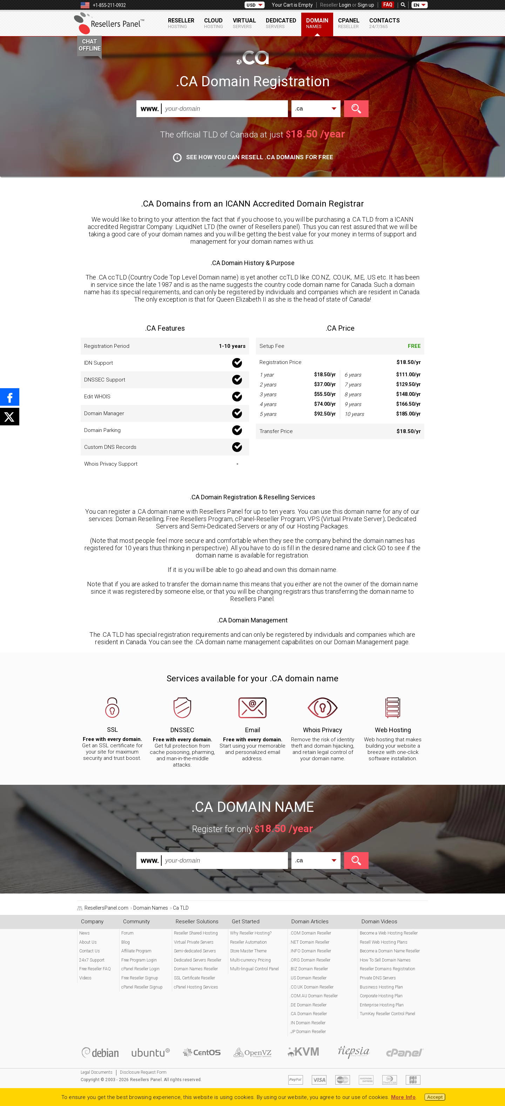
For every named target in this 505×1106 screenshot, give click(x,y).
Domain (317, 23)
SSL (112, 729)
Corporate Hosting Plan (381, 995)
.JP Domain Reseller (308, 1031)
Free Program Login (139, 960)
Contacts (384, 23)
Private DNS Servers (378, 978)
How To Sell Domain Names (385, 960)
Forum (127, 933)
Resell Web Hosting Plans (384, 942)
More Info (403, 1097)
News (84, 933)
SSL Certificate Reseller (194, 978)
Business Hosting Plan (381, 987)
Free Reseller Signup (139, 978)
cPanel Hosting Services (196, 987)
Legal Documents (97, 1072)
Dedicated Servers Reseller (197, 960)
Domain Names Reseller (196, 968)
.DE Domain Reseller (308, 1005)
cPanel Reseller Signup (142, 987)
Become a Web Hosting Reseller (389, 933)
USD (251, 5)
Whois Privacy (322, 730)
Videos (85, 978)
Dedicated (281, 23)
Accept (435, 1097)
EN (416, 5)
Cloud (213, 23)
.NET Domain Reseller (309, 942)
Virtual (244, 23)
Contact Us (89, 951)
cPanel (348, 23)
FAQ (387, 4)
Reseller (181, 23)
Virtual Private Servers (194, 942)
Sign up (366, 5)
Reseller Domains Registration (387, 968)
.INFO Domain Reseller (310, 951)
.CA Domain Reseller (308, 1013)
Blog (125, 942)
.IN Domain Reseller (307, 1022)
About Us (88, 942)
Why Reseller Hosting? (250, 933)
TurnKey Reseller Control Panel (387, 1013)
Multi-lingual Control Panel (254, 968)
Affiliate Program (136, 951)
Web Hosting (393, 730)
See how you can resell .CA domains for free (253, 157)
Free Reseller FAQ (95, 968)
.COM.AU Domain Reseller (314, 995)
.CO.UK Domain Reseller (312, 987)
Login (345, 5)
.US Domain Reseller (308, 978)
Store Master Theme (248, 951)
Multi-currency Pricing (250, 960)
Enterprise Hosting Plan (382, 1005)
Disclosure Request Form (143, 1072)
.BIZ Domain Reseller (309, 968)
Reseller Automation (248, 942)
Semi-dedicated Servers (195, 951)
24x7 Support (92, 960)
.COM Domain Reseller (310, 933)
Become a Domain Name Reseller (390, 951)
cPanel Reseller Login (140, 968)
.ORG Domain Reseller (310, 960)
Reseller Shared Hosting (196, 933)
